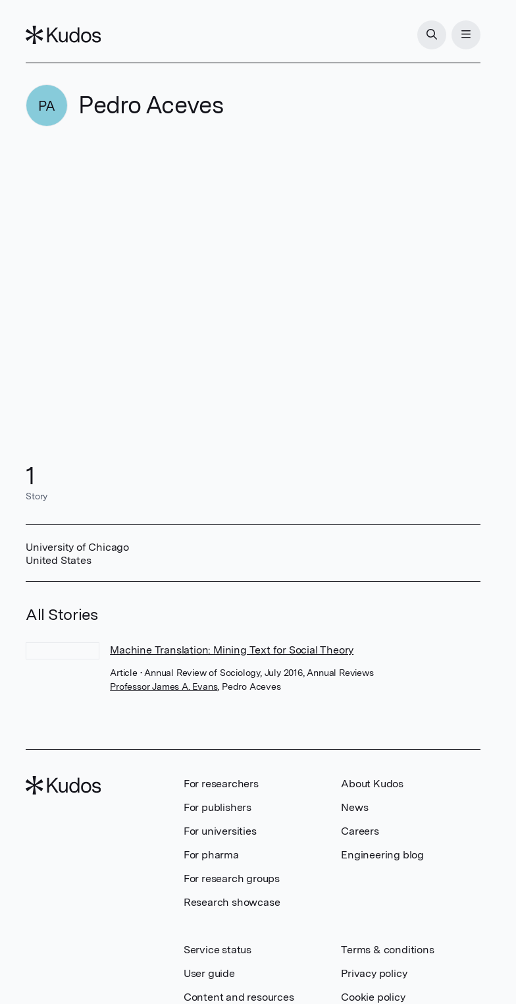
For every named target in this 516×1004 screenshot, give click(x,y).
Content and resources (239, 997)
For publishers (217, 807)
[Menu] (466, 34)
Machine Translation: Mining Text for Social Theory (231, 650)
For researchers (221, 783)
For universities (220, 831)
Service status (217, 949)
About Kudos (372, 783)
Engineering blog (382, 855)
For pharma (211, 855)
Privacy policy (374, 973)
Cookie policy (373, 997)
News (354, 807)
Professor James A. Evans (163, 686)
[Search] (431, 34)
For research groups (232, 878)
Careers (360, 831)
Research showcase (232, 902)
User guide (209, 973)
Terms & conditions (387, 949)
